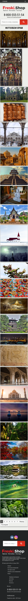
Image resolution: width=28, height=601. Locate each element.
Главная (4, 1)
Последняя (4, 525)
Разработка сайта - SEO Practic (14, 598)
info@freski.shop (10, 595)
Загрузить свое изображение (14, 571)
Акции (9, 573)
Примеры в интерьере (14, 577)
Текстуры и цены (11, 569)
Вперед (22, 521)
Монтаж (11, 580)
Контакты (11, 582)
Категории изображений (13, 567)
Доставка (11, 579)
